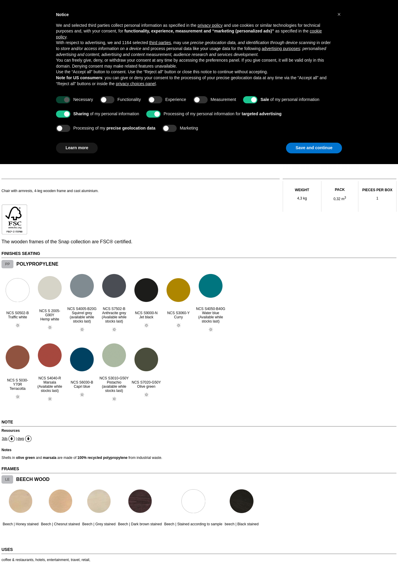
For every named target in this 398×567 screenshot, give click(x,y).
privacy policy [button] (210, 25)
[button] (339, 14)
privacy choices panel (136, 83)
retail (85, 560)
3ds (4, 439)
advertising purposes (281, 48)
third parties (160, 42)
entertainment (58, 560)
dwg (20, 439)
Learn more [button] (77, 147)
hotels (40, 560)
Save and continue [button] (314, 147)
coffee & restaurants (17, 560)
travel (75, 560)
